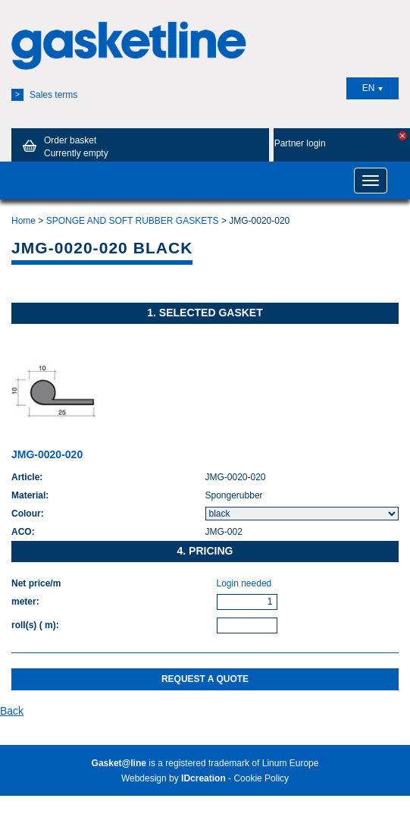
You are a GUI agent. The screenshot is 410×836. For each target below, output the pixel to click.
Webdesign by (173, 778)
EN (372, 88)
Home (23, 220)
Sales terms (44, 95)
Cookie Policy (261, 778)
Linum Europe (290, 763)
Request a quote (205, 679)
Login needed (244, 583)
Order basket (62, 146)
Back (11, 711)
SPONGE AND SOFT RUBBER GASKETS (132, 220)
